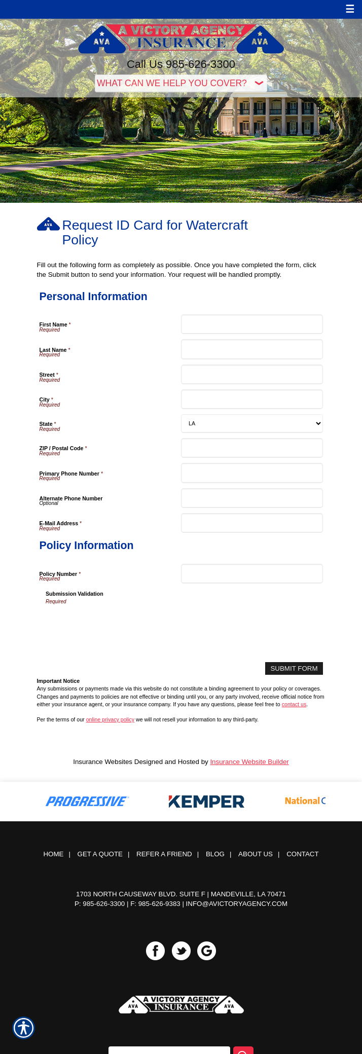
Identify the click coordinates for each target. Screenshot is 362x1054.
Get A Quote (100, 854)
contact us (294, 704)
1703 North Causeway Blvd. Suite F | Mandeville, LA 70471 (181, 894)
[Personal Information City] (252, 399)
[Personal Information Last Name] (252, 349)
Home (53, 854)
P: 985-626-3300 (100, 903)
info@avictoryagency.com (236, 903)
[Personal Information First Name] (252, 324)
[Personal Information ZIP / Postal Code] (252, 448)
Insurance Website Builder (249, 762)
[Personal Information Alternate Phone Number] (252, 498)
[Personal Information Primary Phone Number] (252, 473)
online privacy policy (110, 719)
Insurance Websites (102, 762)
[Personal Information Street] (252, 374)
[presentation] (123, 625)
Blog (215, 854)
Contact (302, 854)
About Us (255, 854)
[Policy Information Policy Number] (252, 574)
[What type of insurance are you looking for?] (181, 83)
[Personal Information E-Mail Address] (252, 523)
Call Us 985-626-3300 (181, 64)
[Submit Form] (293, 668)
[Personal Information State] (252, 423)
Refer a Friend (164, 854)
